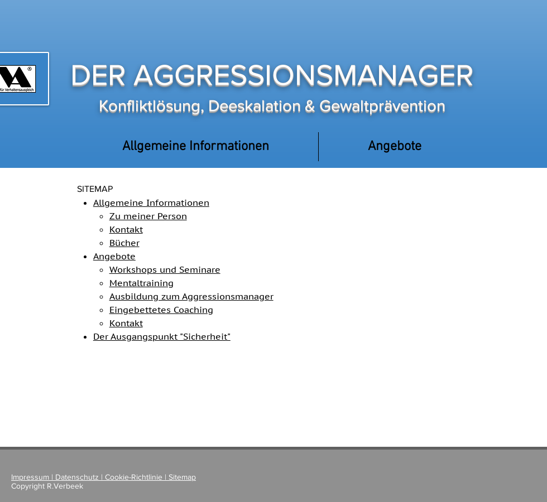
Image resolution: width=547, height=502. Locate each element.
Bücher (124, 242)
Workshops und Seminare (164, 269)
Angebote (114, 256)
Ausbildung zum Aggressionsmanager (191, 296)
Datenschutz (77, 476)
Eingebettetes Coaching (161, 309)
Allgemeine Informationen (151, 202)
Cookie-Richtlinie (133, 476)
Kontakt (126, 229)
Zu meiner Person (148, 215)
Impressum (31, 476)
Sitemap (182, 476)
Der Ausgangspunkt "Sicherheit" (162, 336)
